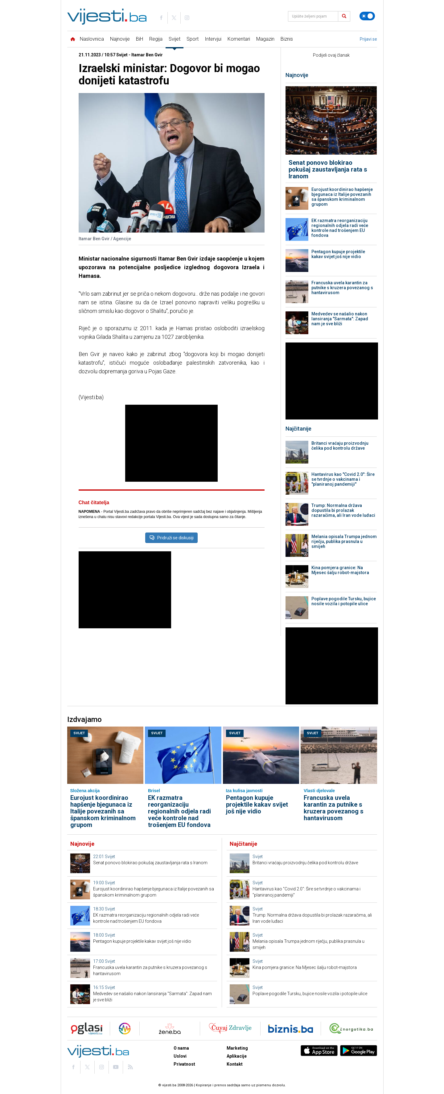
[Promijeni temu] (367, 16)
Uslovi (180, 1056)
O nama (181, 1048)
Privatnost (184, 1064)
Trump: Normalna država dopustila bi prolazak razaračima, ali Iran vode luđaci (343, 510)
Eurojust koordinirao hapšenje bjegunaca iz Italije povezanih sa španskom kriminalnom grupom (342, 197)
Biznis (287, 39)
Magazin (265, 39)
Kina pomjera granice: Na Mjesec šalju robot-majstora (340, 570)
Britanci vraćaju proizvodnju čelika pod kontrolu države (339, 446)
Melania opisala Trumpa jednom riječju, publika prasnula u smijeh (344, 541)
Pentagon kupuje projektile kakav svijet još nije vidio (338, 254)
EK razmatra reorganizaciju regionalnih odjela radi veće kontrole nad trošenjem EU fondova (339, 228)
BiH (139, 39)
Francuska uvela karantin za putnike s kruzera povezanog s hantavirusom (342, 287)
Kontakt (235, 1064)
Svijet (174, 39)
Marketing (237, 1048)
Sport (193, 39)
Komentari (239, 39)
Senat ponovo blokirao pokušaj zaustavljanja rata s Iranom (328, 169)
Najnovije (120, 39)
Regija (155, 39)
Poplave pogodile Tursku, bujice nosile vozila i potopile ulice (343, 601)
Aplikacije (237, 1056)
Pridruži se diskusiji (171, 538)
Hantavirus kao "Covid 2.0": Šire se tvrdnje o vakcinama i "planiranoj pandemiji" (343, 479)
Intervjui (213, 39)
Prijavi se (368, 39)
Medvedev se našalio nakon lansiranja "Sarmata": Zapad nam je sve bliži (339, 318)
